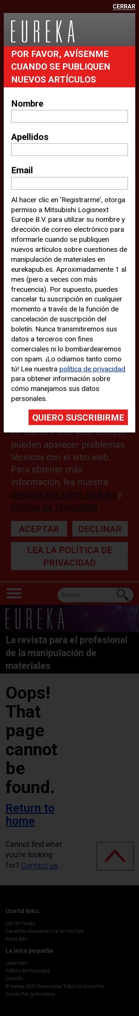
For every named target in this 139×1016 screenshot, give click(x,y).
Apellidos (30, 137)
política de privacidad (92, 369)
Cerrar (124, 7)
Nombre (27, 103)
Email (22, 170)
